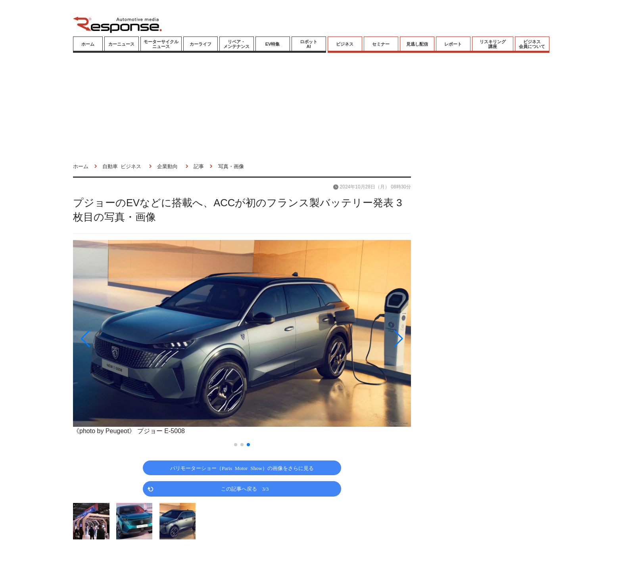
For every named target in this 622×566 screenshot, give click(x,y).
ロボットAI (308, 44)
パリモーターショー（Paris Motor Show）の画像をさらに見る (242, 467)
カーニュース (121, 44)
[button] (124, 338)
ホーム (87, 44)
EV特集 (272, 44)
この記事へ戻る (245, 488)
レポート (453, 44)
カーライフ (200, 44)
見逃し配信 (417, 44)
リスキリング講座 (493, 44)
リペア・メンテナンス (236, 44)
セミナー (381, 44)
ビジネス (344, 44)
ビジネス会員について (532, 44)
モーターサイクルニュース (161, 44)
